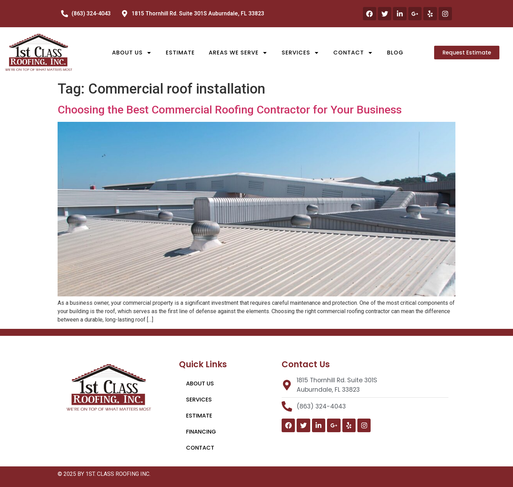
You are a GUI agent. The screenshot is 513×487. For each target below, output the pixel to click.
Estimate (180, 53)
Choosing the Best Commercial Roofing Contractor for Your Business (230, 109)
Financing (201, 432)
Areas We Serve (238, 52)
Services (300, 52)
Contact (353, 52)
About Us (132, 52)
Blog (395, 53)
